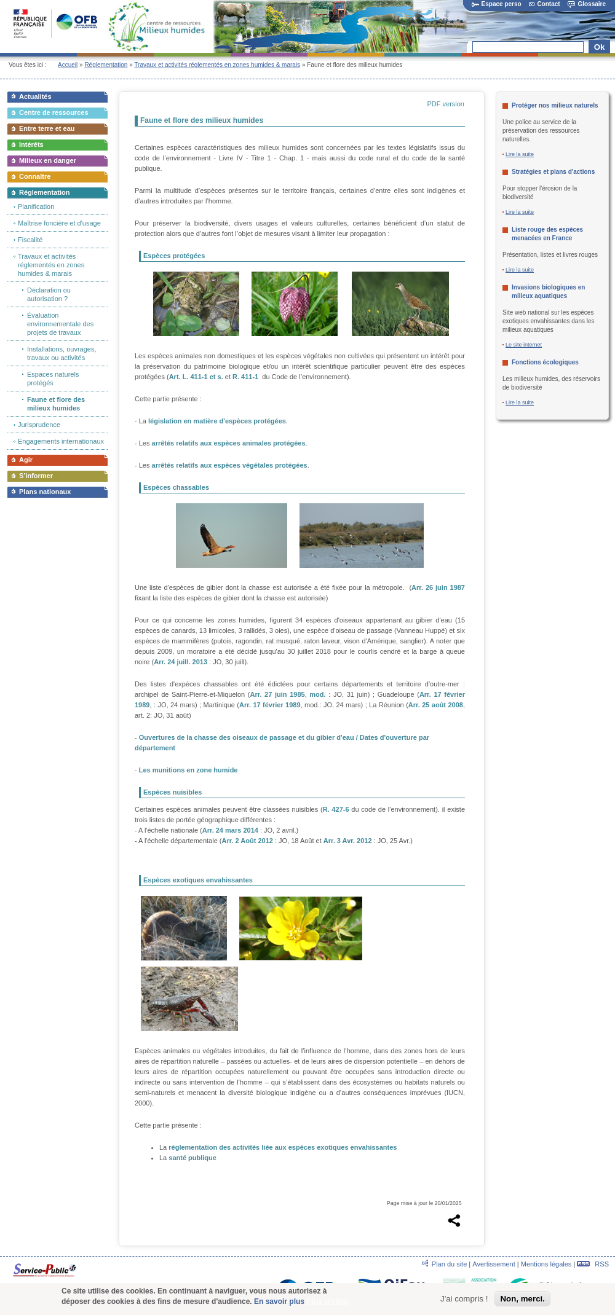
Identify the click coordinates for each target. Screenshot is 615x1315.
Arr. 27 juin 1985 (277, 694)
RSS (593, 1264)
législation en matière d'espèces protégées (217, 421)
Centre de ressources (54, 112)
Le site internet (524, 345)
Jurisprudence (39, 424)
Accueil (67, 64)
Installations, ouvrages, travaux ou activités (62, 353)
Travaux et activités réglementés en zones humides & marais (217, 64)
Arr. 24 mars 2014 (230, 830)
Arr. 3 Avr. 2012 (347, 840)
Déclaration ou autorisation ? (49, 294)
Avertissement (493, 1264)
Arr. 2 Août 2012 (247, 840)
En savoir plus (279, 1303)
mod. (317, 694)
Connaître (34, 176)
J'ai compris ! (464, 1300)
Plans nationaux (45, 491)
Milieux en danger (47, 160)
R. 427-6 (336, 809)
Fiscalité (30, 239)
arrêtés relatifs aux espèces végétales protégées (230, 465)
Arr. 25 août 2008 (435, 705)
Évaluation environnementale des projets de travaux (60, 324)
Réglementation (105, 64)
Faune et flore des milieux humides (56, 404)
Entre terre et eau (46, 128)
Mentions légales (546, 1264)
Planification (36, 206)
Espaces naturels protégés (53, 379)
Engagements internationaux (61, 441)
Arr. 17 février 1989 (270, 705)
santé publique (192, 1157)
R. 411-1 (245, 376)
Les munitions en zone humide (188, 770)
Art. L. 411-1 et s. (196, 376)
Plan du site (449, 1264)
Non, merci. (522, 1300)
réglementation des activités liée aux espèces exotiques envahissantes (283, 1147)
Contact (544, 4)
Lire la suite (520, 154)
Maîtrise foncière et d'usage (59, 223)
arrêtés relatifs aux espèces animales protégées (229, 443)
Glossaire (587, 4)
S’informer (36, 475)
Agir (26, 459)
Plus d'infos (327, 1303)
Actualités (35, 96)
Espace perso (497, 4)
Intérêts (31, 144)
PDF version (445, 104)
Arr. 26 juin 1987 (438, 587)
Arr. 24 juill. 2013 (180, 661)
